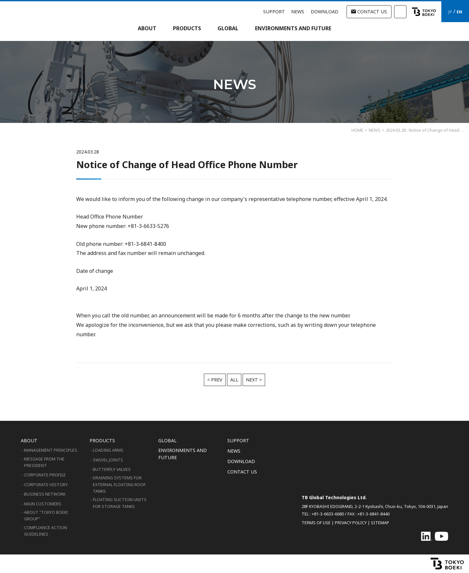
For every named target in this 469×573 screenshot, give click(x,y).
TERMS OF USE (316, 523)
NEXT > (254, 380)
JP (450, 12)
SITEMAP (380, 523)
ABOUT (147, 28)
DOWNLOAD (324, 11)
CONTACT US (369, 11)
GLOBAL (228, 28)
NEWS (297, 11)
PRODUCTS (187, 28)
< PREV (214, 380)
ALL (234, 380)
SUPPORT (274, 11)
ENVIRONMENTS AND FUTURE (293, 28)
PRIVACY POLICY (351, 523)
